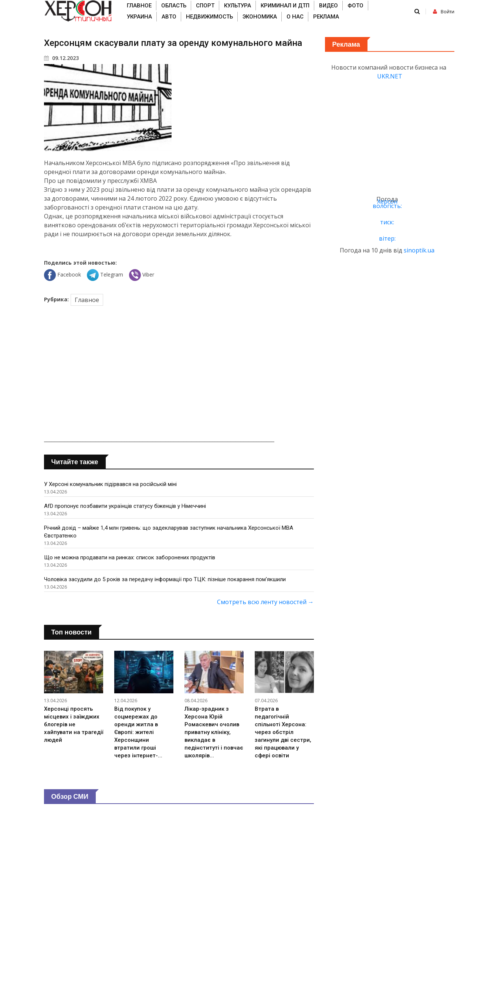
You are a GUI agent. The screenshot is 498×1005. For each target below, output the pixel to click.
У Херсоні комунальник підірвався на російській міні (110, 484)
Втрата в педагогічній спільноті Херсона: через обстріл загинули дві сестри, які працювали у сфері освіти (283, 732)
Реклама (326, 16)
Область (173, 5)
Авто (169, 16)
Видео (328, 5)
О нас (295, 16)
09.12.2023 (61, 57)
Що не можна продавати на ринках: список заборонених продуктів (129, 557)
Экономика (260, 16)
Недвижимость (209, 16)
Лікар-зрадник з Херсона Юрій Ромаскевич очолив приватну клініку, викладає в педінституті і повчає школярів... (213, 732)
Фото (355, 5)
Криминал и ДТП (285, 5)
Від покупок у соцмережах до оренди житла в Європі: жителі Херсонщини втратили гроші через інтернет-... (138, 732)
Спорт (205, 5)
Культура (237, 5)
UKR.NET (389, 76)
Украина (139, 16)
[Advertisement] (179, 375)
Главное (139, 5)
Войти (443, 12)
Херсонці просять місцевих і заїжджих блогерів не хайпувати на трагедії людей (73, 724)
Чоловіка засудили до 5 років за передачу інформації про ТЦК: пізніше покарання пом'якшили (165, 579)
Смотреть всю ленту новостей (265, 602)
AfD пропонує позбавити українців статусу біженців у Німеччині (125, 506)
